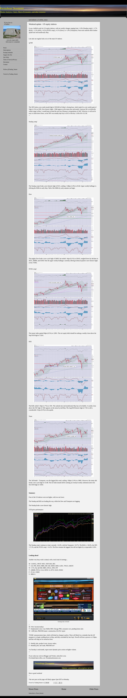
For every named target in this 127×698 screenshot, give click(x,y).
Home (64, 689)
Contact (5, 64)
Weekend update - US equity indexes (43, 24)
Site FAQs (6, 57)
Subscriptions (7, 50)
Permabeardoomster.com (53, 658)
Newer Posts (33, 689)
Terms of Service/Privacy (10, 59)
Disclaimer (6, 62)
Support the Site (7, 55)
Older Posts (93, 689)
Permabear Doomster (12, 8)
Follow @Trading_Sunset (10, 69)
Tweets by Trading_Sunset (10, 74)
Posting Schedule (8, 52)
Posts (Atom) (39, 693)
